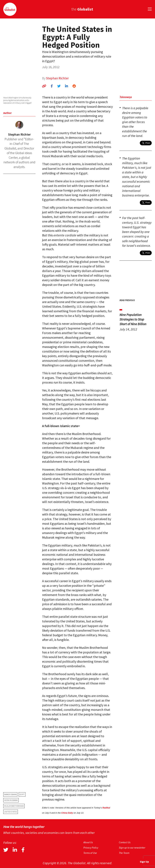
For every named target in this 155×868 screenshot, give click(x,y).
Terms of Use (90, 852)
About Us (88, 842)
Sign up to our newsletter (132, 847)
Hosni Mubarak (11, 800)
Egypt (22, 794)
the (82, 9)
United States (10, 811)
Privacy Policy (90, 847)
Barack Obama (10, 794)
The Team (124, 852)
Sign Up (144, 861)
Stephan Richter (57, 78)
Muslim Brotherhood (14, 806)
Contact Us (124, 842)
